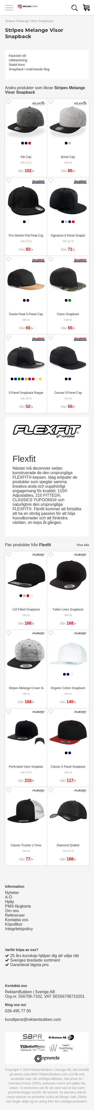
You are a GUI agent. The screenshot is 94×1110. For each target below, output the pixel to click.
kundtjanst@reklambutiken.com (33, 1019)
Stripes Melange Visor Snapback (29, 21)
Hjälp (9, 902)
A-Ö (8, 897)
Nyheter (12, 893)
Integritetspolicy (19, 929)
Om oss (12, 911)
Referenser (15, 915)
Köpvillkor (13, 924)
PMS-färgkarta (18, 906)
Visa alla (82, 545)
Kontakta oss (16, 920)
